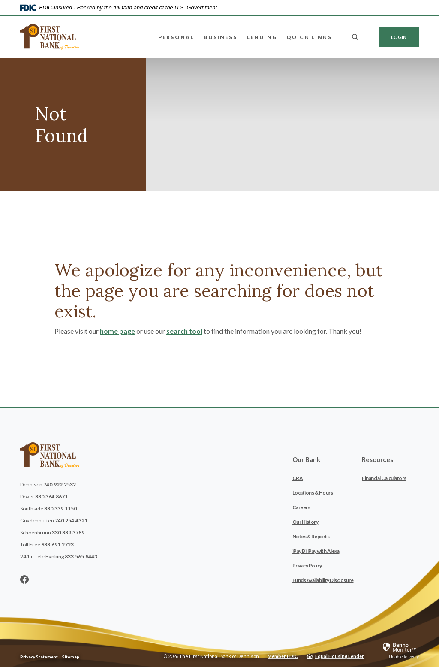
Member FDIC (283, 656)
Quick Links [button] (309, 37)
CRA (297, 478)
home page (117, 331)
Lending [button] (262, 37)
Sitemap (70, 656)
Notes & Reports (311, 536)
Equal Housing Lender (339, 656)
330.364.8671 (51, 496)
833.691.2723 (57, 544)
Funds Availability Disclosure (323, 580)
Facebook (24, 579)
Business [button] (220, 37)
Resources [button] (377, 459)
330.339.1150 (60, 508)
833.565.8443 (81, 556)
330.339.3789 (68, 532)
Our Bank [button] (306, 459)
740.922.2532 (59, 484)
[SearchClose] (355, 37)
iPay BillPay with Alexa (316, 551)
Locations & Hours (312, 492)
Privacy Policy (307, 565)
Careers (301, 507)
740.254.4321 (71, 520)
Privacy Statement (39, 656)
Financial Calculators (384, 478)
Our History (305, 522)
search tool (184, 331)
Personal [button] (176, 37)
